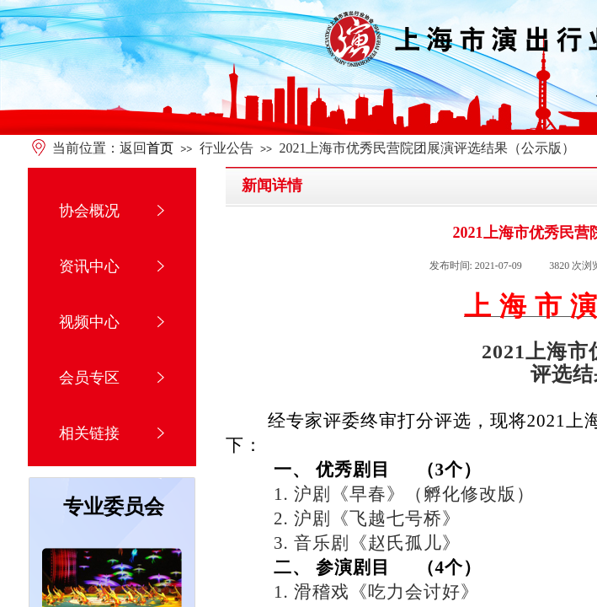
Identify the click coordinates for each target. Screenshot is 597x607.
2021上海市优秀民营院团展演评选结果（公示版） (427, 148)
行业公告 (226, 148)
